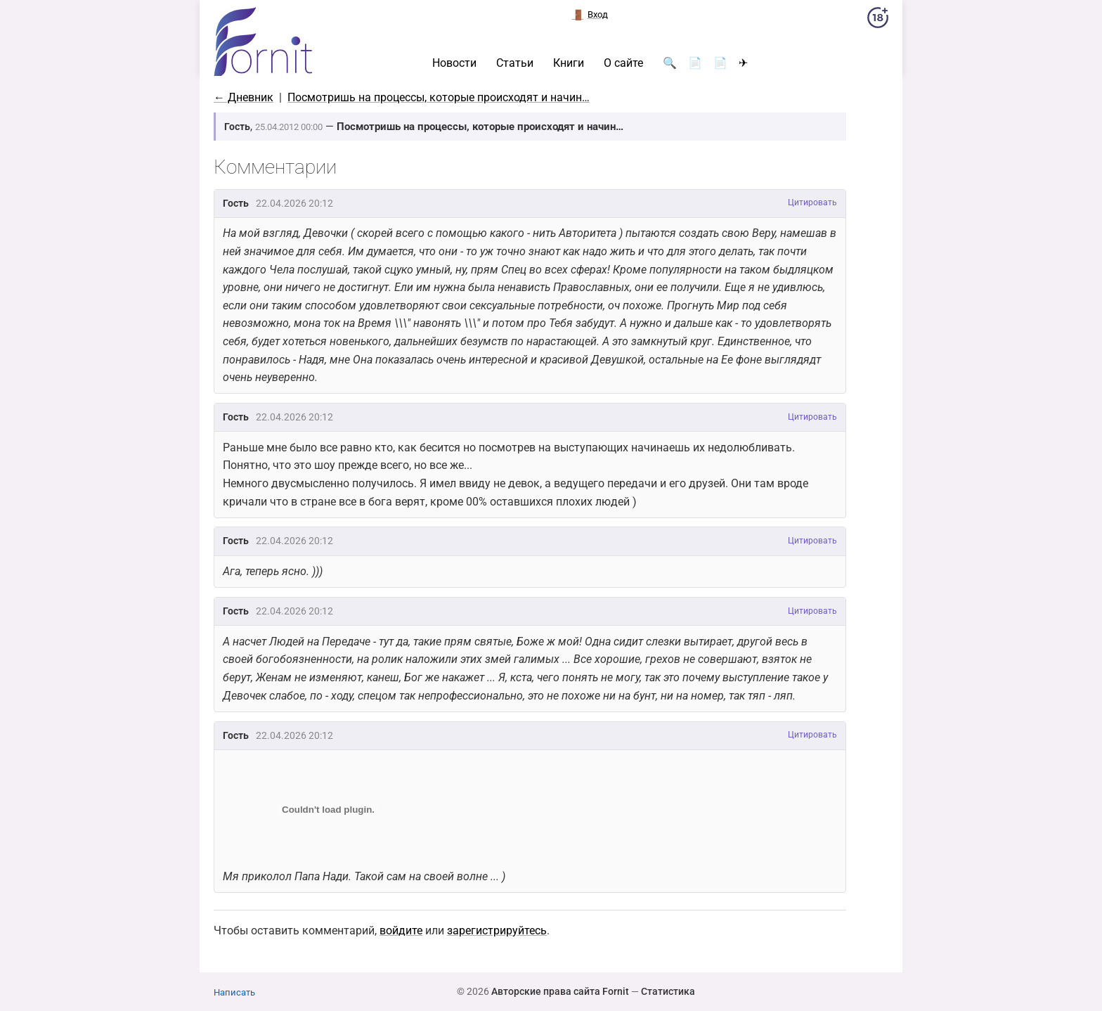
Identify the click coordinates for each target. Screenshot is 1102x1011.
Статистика (668, 991)
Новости (454, 63)
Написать (234, 992)
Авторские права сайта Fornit (560, 991)
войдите (401, 930)
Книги (568, 63)
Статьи (514, 63)
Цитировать (812, 202)
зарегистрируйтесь (497, 930)
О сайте (623, 63)
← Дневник (243, 97)
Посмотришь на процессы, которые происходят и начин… (438, 97)
